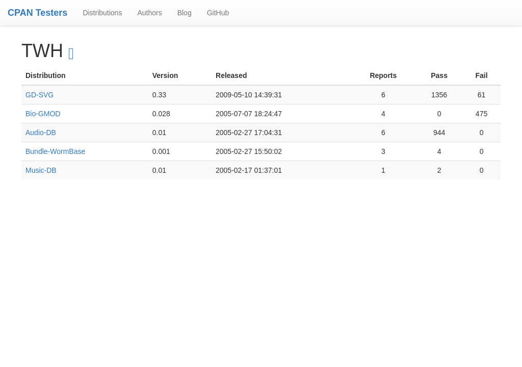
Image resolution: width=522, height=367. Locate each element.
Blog (184, 13)
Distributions (102, 13)
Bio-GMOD (42, 114)
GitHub (218, 13)
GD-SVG (39, 95)
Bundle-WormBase (55, 151)
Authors (149, 13)
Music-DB (41, 170)
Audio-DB (40, 132)
